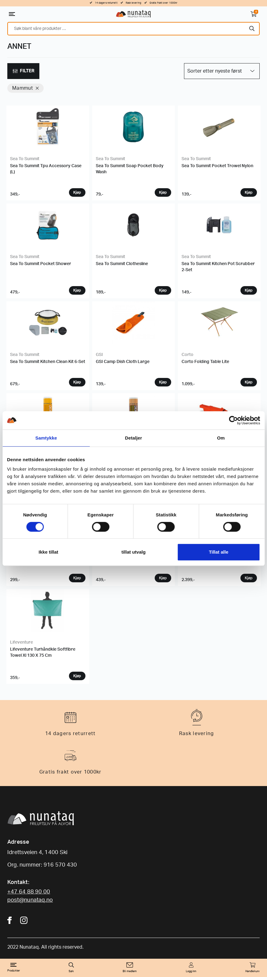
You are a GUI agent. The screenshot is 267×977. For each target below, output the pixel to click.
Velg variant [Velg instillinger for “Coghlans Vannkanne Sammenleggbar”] (77, 578)
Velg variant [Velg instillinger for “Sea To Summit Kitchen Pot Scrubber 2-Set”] (248, 290)
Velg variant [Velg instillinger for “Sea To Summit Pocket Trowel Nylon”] (248, 192)
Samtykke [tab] (46, 437)
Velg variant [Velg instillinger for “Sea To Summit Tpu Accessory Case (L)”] (77, 192)
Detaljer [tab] (133, 437)
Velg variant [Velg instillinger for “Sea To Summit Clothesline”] (163, 290)
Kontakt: (18, 882)
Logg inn (191, 971)
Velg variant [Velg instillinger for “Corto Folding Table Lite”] (248, 382)
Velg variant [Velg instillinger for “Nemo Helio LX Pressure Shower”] (248, 578)
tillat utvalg (133, 552)
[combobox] (133, 28)
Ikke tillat (48, 552)
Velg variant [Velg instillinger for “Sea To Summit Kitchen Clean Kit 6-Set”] (77, 382)
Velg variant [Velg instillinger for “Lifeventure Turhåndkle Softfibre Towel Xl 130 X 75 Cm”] (77, 676)
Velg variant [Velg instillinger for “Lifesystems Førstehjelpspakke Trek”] (163, 578)
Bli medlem (130, 971)
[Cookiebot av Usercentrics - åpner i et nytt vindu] (233, 420)
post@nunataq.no (30, 900)
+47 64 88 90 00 (28, 892)
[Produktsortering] (222, 71)
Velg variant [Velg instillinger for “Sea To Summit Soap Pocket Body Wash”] (163, 192)
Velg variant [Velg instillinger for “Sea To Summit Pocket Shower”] (77, 290)
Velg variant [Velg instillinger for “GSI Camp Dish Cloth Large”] (163, 382)
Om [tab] (221, 437)
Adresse (18, 842)
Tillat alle (218, 552)
